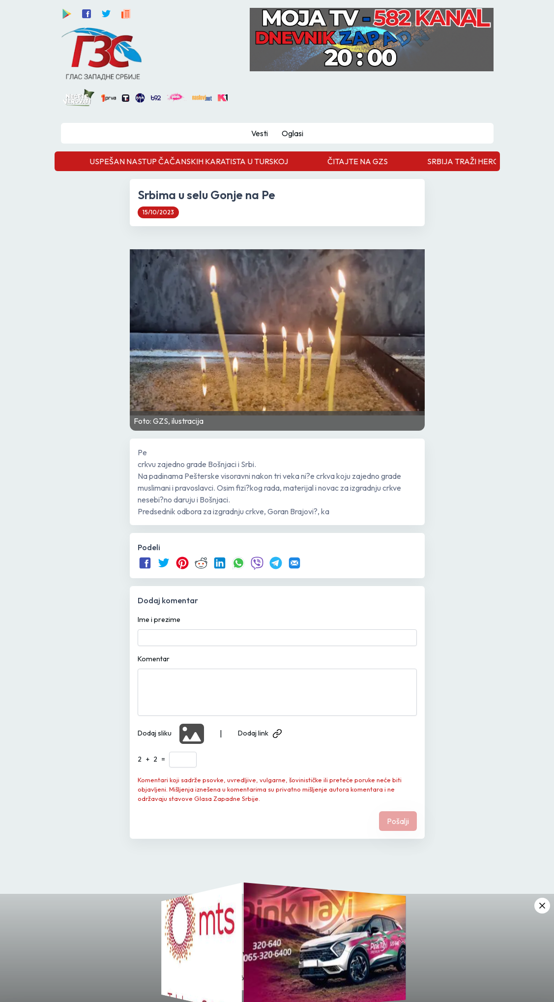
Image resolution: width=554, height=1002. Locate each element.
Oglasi (292, 133)
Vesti (259, 133)
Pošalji (398, 821)
